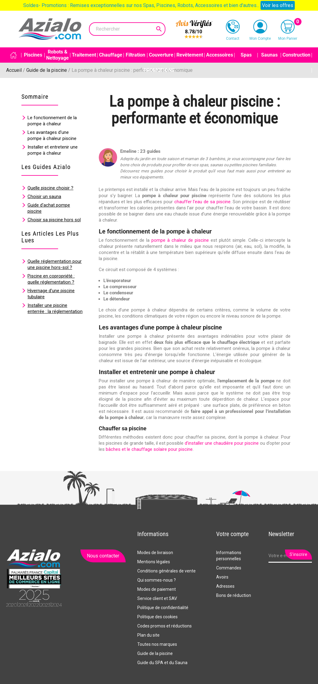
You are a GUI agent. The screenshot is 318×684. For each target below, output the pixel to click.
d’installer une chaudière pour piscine (222, 443)
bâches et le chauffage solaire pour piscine (149, 449)
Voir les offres (277, 5)
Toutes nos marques (157, 644)
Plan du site (148, 635)
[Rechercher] (127, 29)
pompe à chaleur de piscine (180, 240)
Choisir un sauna (44, 196)
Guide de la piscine (155, 653)
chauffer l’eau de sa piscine (202, 201)
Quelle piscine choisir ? (50, 188)
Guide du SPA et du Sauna (162, 662)
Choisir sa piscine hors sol (54, 219)
